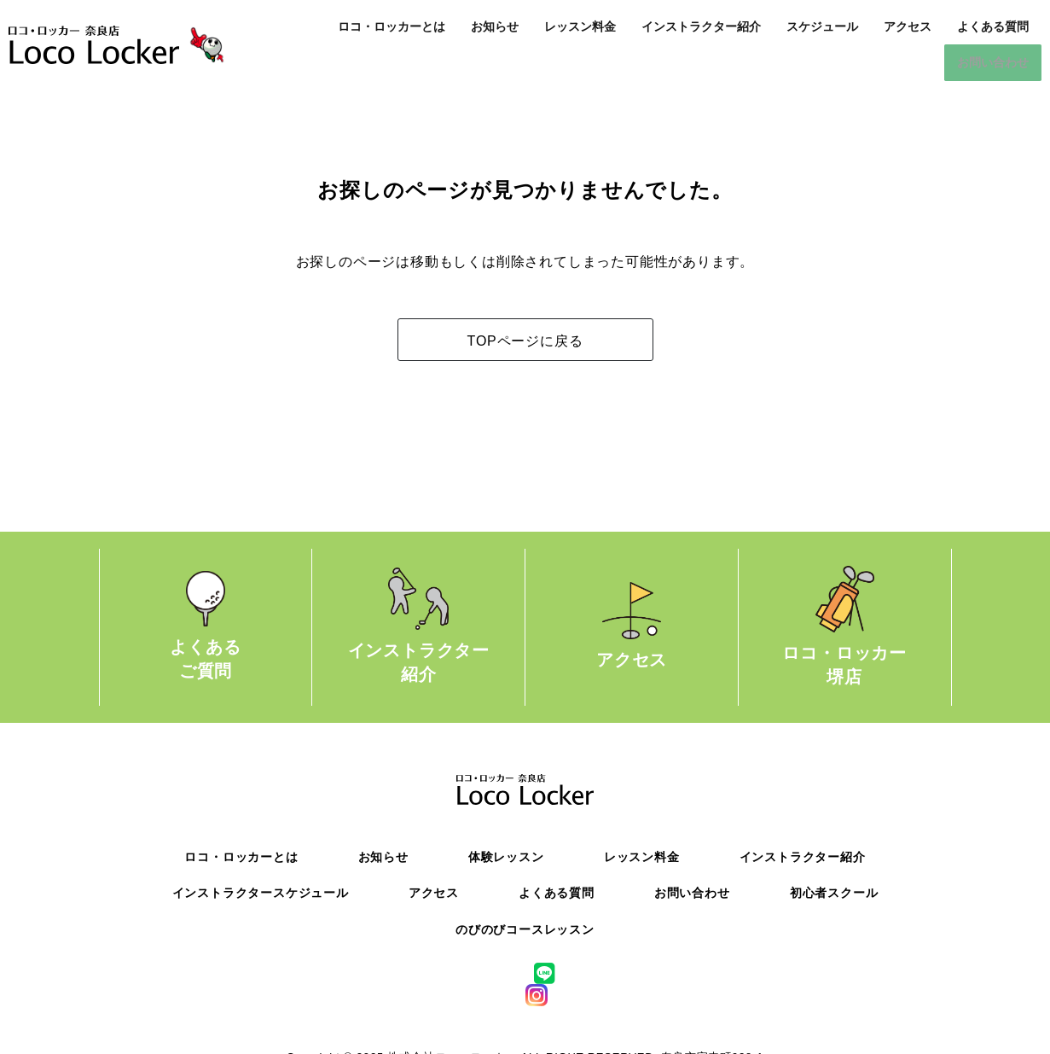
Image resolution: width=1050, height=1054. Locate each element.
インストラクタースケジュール (260, 892)
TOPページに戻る (525, 340)
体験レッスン (506, 856)
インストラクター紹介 (701, 26)
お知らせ (495, 26)
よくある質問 (993, 26)
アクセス (907, 26)
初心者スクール (834, 892)
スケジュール (822, 26)
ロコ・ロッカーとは (391, 26)
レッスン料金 (580, 26)
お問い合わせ (993, 62)
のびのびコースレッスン (525, 928)
